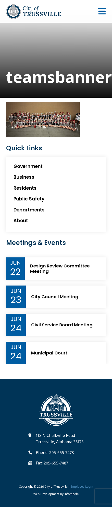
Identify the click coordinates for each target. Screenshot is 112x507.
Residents (25, 188)
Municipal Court (49, 353)
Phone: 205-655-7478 (55, 452)
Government (28, 166)
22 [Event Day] (15, 271)
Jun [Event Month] (15, 263)
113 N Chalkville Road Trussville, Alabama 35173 (60, 438)
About (20, 220)
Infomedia (71, 494)
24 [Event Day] (16, 328)
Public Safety (29, 199)
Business (23, 177)
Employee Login (82, 487)
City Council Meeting (54, 296)
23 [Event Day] (16, 300)
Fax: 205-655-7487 (52, 463)
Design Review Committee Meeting (60, 268)
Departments (29, 210)
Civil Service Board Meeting (62, 325)
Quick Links (24, 148)
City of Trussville (56, 487)
